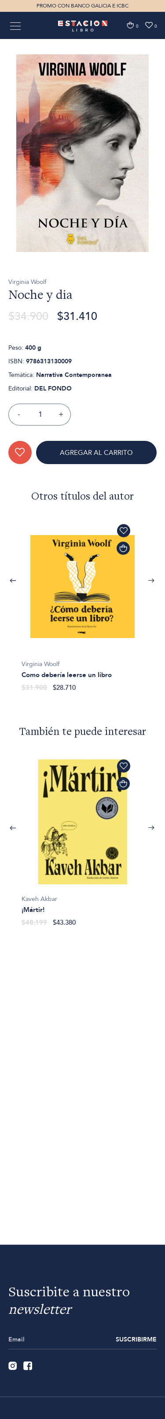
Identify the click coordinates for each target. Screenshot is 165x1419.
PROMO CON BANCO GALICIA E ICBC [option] (82, 5)
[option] (82, 179)
